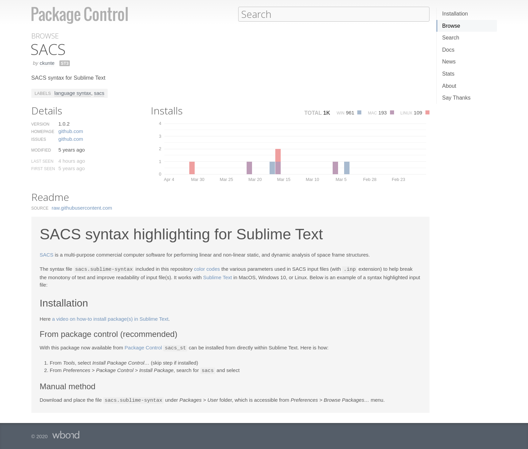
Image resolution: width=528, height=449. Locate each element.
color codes (207, 269)
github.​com (70, 131)
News (449, 61)
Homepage (42, 131)
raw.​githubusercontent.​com (82, 207)
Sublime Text (217, 277)
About (449, 86)
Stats (448, 74)
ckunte (47, 62)
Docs (448, 50)
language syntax (72, 93)
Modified (41, 150)
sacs (99, 93)
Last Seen (42, 161)
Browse (451, 26)
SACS (47, 254)
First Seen (43, 168)
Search (451, 38)
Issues (38, 139)
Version (40, 124)
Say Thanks (456, 98)
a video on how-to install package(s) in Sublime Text (110, 318)
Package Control (143, 347)
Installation (455, 14)
